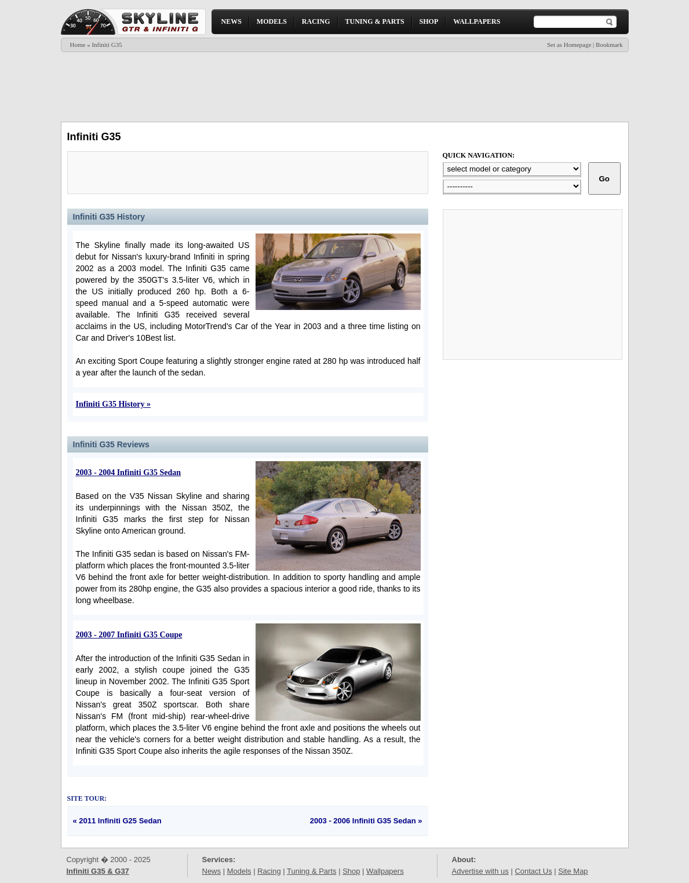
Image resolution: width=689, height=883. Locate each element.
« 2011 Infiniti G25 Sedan (117, 820)
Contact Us (533, 871)
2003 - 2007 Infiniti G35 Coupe (129, 634)
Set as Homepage (569, 44)
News (211, 871)
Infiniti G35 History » (113, 404)
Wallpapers (385, 871)
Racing (268, 871)
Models (239, 871)
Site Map (573, 871)
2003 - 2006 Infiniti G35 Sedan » (366, 820)
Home (78, 44)
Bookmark (609, 44)
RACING (316, 21)
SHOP (429, 21)
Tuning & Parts (312, 871)
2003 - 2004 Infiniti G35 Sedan (128, 472)
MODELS (272, 21)
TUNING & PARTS (374, 21)
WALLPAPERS (476, 21)
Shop (351, 871)
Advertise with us (480, 871)
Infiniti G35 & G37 (98, 871)
